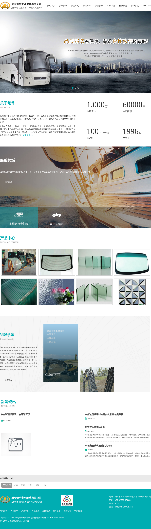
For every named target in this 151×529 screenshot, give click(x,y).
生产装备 (111, 6)
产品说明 (87, 6)
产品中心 (75, 6)
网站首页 (51, 6)
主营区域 (7, 485)
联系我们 (135, 6)
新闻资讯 (99, 6)
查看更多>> (28, 135)
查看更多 (8, 182)
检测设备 (123, 6)
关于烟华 (63, 6)
